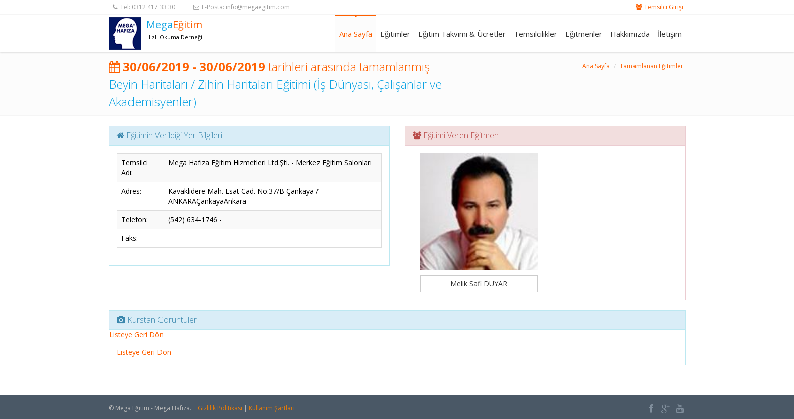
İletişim (670, 34)
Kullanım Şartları (272, 408)
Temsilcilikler (535, 34)
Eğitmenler (583, 34)
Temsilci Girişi (663, 7)
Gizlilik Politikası (220, 408)
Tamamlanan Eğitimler (651, 66)
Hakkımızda (630, 34)
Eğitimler (395, 34)
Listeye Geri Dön (136, 334)
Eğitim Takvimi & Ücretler (462, 34)
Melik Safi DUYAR (478, 283)
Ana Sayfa (355, 34)
